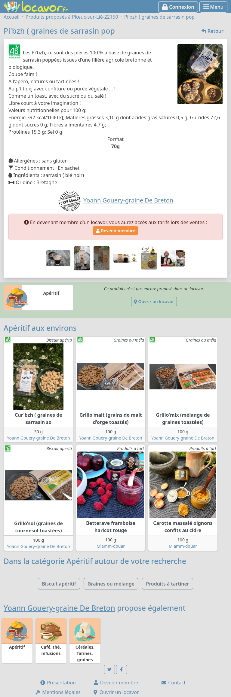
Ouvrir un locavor (154, 301)
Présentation (58, 682)
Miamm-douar (111, 546)
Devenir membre (115, 230)
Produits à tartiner (167, 583)
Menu (213, 7)
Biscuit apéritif (59, 583)
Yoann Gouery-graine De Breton (38, 438)
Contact (173, 682)
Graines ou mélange (111, 583)
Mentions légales (58, 692)
